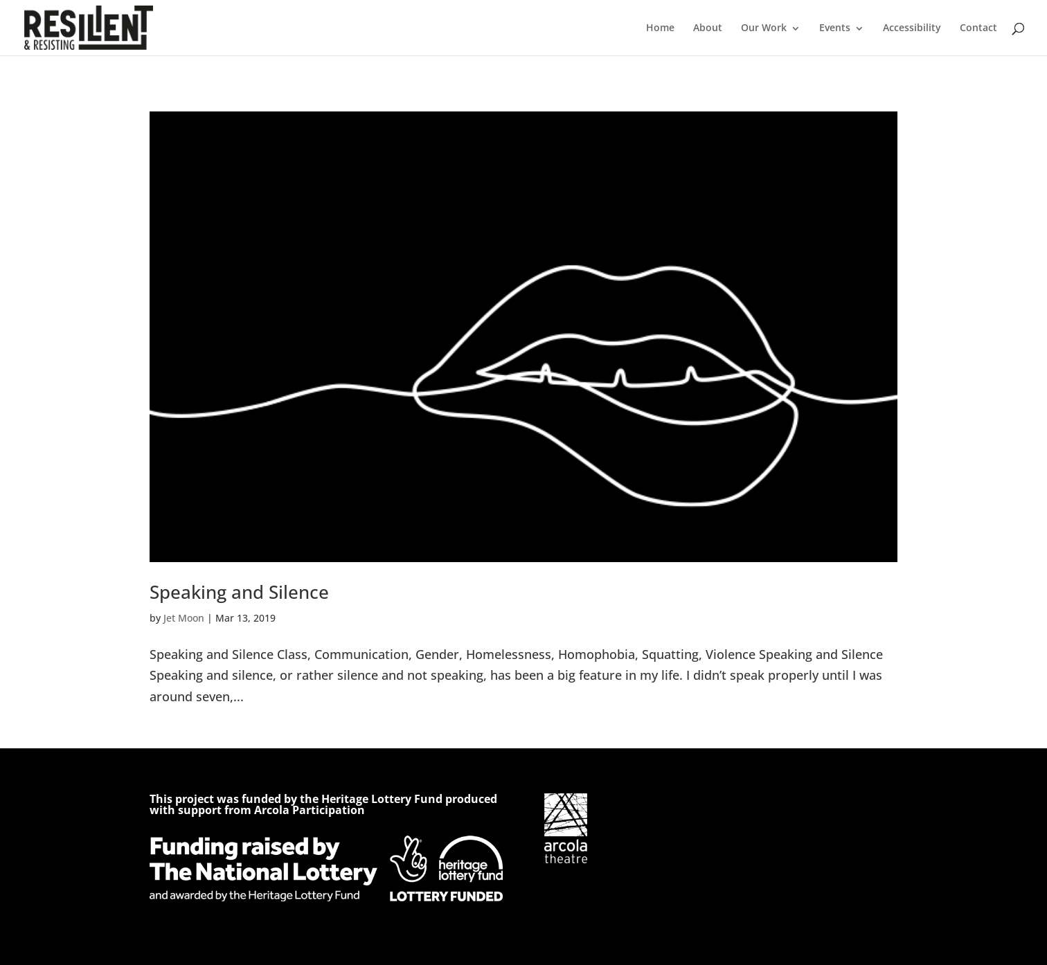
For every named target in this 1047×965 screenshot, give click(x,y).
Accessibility (912, 27)
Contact (978, 27)
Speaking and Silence (239, 591)
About (707, 27)
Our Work (764, 27)
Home (660, 27)
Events (834, 27)
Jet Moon (183, 617)
